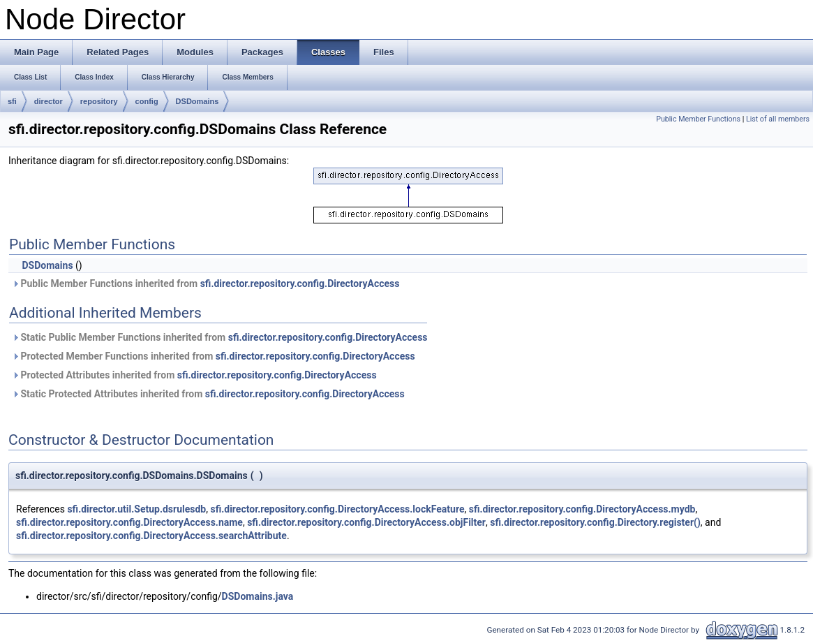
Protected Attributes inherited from (194, 375)
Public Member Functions (698, 119)
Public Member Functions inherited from (205, 283)
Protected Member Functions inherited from (213, 356)
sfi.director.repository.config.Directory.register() (595, 522)
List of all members (778, 119)
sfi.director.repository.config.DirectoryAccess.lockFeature (337, 509)
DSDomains (197, 101)
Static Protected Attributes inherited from (208, 393)
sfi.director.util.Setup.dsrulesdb (136, 509)
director (48, 101)
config (146, 101)
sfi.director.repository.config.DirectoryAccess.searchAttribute (151, 535)
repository (99, 101)
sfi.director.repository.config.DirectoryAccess (300, 283)
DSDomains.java (258, 596)
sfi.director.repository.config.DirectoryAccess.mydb (582, 509)
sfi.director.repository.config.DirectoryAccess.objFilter (366, 522)
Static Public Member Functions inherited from (220, 337)
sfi (12, 101)
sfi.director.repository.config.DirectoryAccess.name (129, 522)
